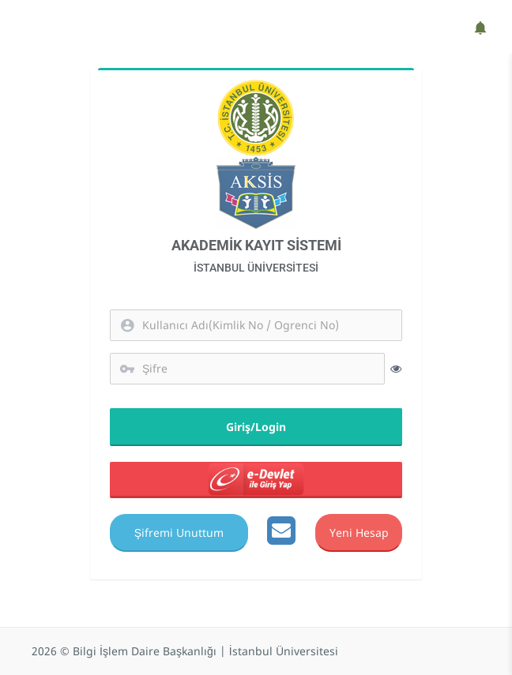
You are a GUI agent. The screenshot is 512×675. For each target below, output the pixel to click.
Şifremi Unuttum (179, 531)
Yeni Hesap (358, 531)
